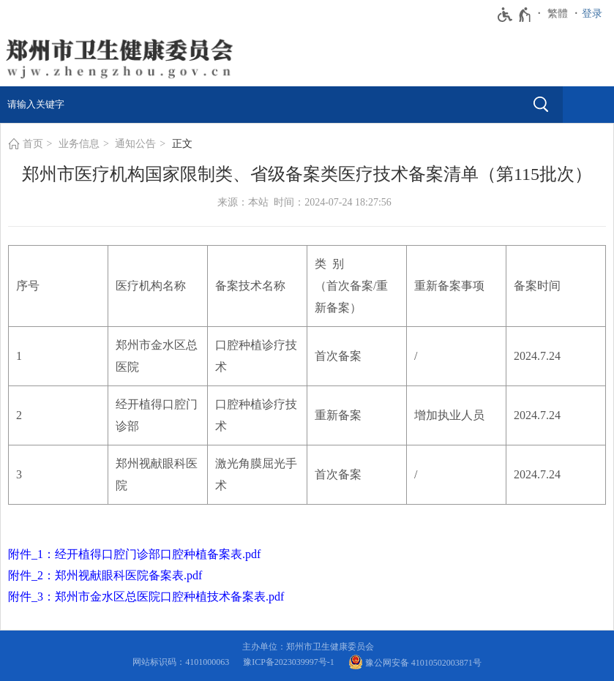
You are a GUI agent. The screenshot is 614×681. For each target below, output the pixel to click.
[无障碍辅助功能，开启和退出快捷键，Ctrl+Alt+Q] (514, 14)
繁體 (557, 13)
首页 (33, 143)
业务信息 (79, 143)
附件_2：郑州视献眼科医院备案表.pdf (105, 575)
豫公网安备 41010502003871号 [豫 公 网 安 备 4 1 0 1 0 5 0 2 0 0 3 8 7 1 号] (415, 662)
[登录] (596, 14)
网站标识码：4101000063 (182, 662)
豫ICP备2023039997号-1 (291, 662)
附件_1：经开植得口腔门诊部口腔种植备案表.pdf (134, 554)
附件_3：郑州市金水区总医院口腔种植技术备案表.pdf (146, 596)
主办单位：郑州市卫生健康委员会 (310, 647)
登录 (592, 13)
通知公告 (135, 143)
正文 (182, 143)
